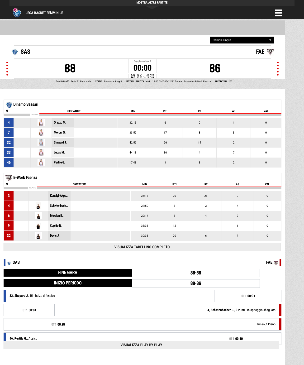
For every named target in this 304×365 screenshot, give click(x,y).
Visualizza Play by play (141, 345)
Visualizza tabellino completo (142, 247)
